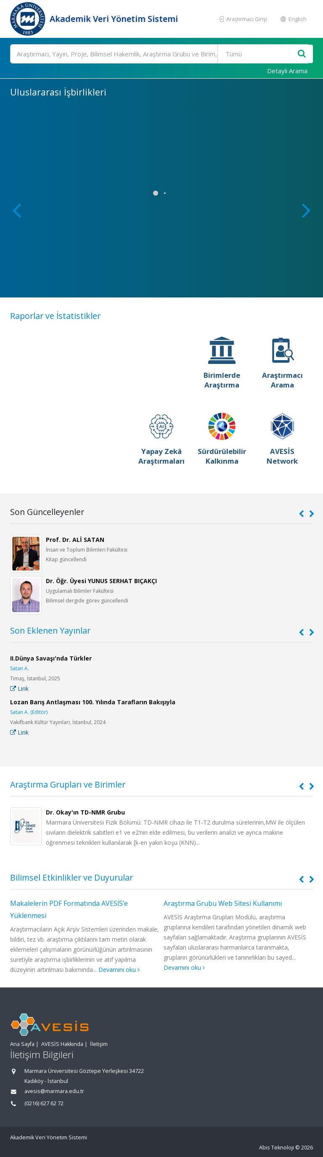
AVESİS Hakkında (62, 1044)
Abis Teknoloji (276, 1147)
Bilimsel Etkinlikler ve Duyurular (71, 877)
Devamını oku (119, 970)
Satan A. (19, 668)
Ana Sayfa (22, 1044)
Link (19, 689)
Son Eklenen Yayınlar (50, 630)
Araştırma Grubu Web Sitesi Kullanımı (223, 903)
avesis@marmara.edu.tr (54, 1091)
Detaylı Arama (287, 70)
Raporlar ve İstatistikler (55, 315)
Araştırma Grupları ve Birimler (67, 784)
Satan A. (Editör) (29, 712)
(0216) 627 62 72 (44, 1103)
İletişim (99, 1044)
